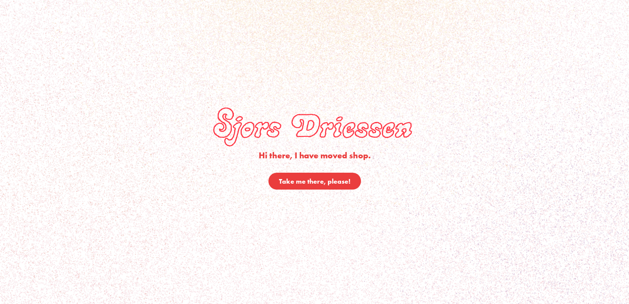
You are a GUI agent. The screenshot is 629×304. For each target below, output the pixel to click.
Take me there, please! (314, 181)
